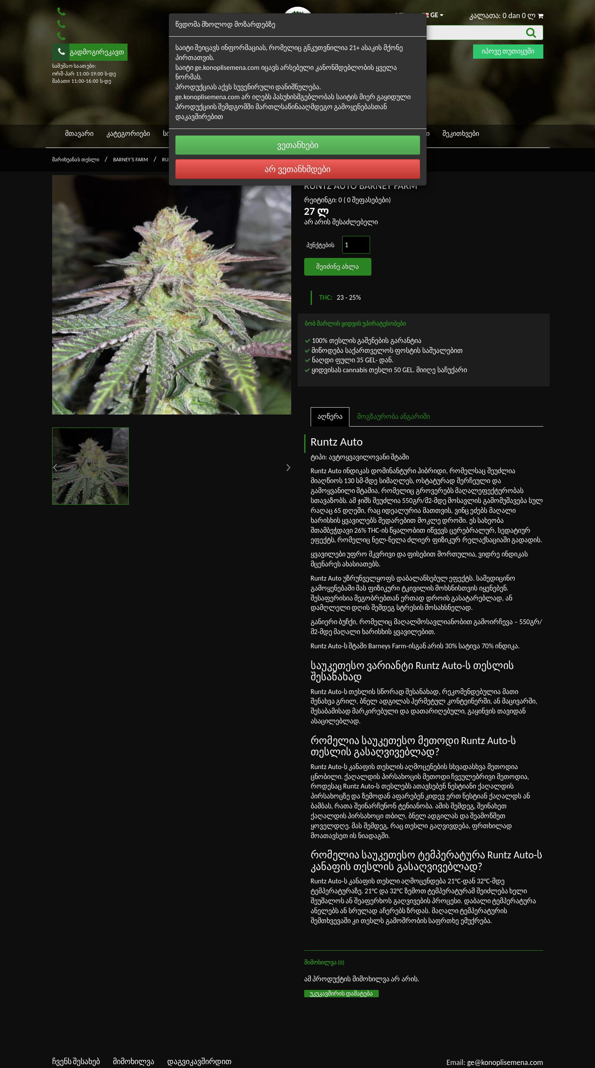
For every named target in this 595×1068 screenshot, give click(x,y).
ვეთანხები (297, 145)
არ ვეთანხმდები (297, 169)
